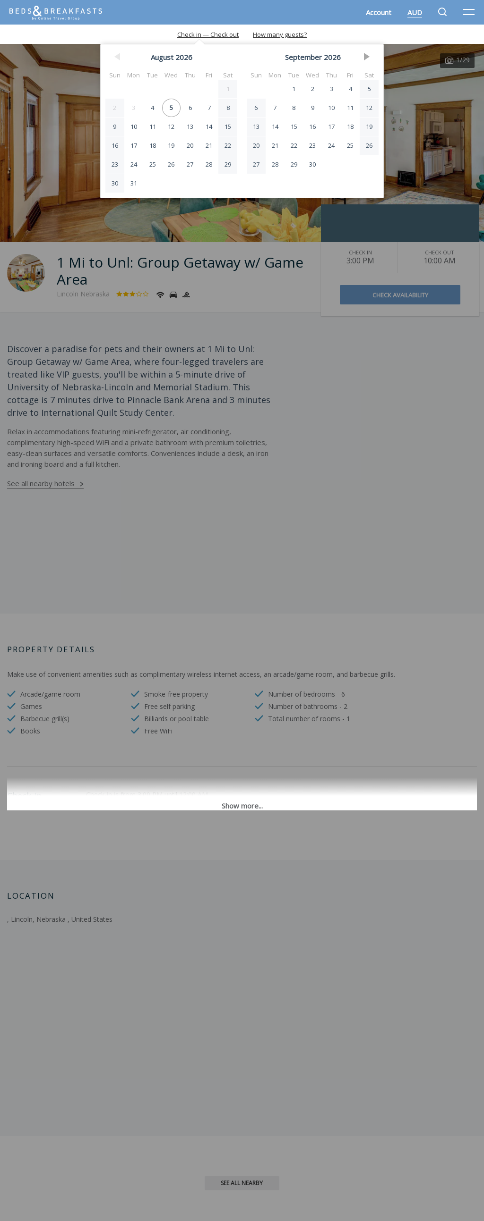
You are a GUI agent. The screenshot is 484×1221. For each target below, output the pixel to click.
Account (378, 12)
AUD (414, 12)
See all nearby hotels (41, 483)
